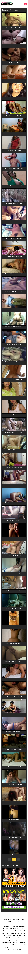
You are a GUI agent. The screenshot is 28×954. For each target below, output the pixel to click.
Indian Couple (8, 916)
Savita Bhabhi (16, 919)
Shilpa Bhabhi (7, 919)
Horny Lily (16, 921)
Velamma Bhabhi (18, 916)
